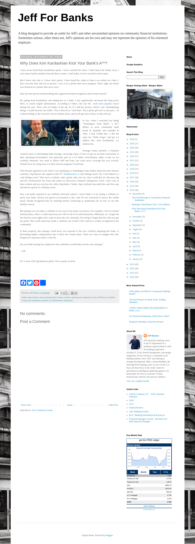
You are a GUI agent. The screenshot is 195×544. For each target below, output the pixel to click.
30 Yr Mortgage (132, 499)
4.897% (168, 482)
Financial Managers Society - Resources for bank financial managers (148, 420)
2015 (132, 186)
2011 (132, 273)
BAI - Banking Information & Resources (147, 415)
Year (155, 472)
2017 (132, 177)
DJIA (128, 485)
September (137, 225)
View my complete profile (138, 381)
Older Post (113, 405)
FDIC (131, 400)
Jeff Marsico (102, 297)
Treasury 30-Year (133, 482)
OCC (131, 404)
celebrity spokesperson (73, 297)
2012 (132, 268)
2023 (132, 152)
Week (132, 472)
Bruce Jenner (58, 297)
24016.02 (168, 488)
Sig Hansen (68, 300)
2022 (132, 156)
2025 (132, 143)
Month (143, 472)
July (134, 233)
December (137, 194)
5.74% (169, 495)
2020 (132, 165)
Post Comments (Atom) (42, 410)
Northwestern (57, 300)
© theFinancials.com (149, 509)
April (134, 246)
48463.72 (168, 485)
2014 (132, 190)
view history (149, 506)
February (136, 254)
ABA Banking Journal (139, 411)
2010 (132, 277)
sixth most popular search (106, 103)
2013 (132, 264)
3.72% (169, 502)
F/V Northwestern (68, 174)
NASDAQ (130, 488)
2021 (132, 160)
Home (69, 405)
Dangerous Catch (90, 297)
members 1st (46, 300)
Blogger (109, 535)
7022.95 (168, 492)
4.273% (168, 478)
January (136, 259)
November (137, 216)
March (135, 250)
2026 (132, 139)
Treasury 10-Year (133, 478)
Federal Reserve (136, 407)
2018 (132, 173)
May (134, 242)
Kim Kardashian (34, 300)
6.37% (169, 499)
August (135, 229)
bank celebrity (33, 297)
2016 (132, 181)
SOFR (129, 502)
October (136, 221)
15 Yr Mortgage (132, 495)
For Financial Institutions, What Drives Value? (149, 316)
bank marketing (46, 297)
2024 (132, 147)
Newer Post (26, 405)
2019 (132, 169)
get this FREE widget (149, 440)
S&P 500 (130, 492)
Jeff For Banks (55, 17)
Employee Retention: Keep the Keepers (146, 321)
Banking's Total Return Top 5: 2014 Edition (151, 204)
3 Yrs (166, 472)
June (134, 238)
